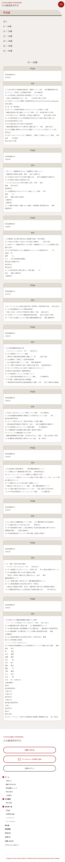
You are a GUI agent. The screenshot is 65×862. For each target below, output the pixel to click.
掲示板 (7, 825)
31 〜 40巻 (7, 41)
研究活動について (11, 788)
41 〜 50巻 (7, 45)
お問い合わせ (9, 841)
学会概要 (8, 799)
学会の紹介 (9, 792)
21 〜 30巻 (7, 36)
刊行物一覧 (8, 807)
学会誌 (8, 810)
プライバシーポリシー (12, 845)
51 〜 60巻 (7, 50)
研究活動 (8, 829)
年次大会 (8, 833)
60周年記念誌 (10, 814)
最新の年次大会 (11, 784)
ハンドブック (10, 818)
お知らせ (8, 781)
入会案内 (8, 795)
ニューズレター (11, 821)
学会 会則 (9, 803)
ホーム (7, 777)
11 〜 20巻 (7, 31)
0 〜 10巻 (7, 26)
